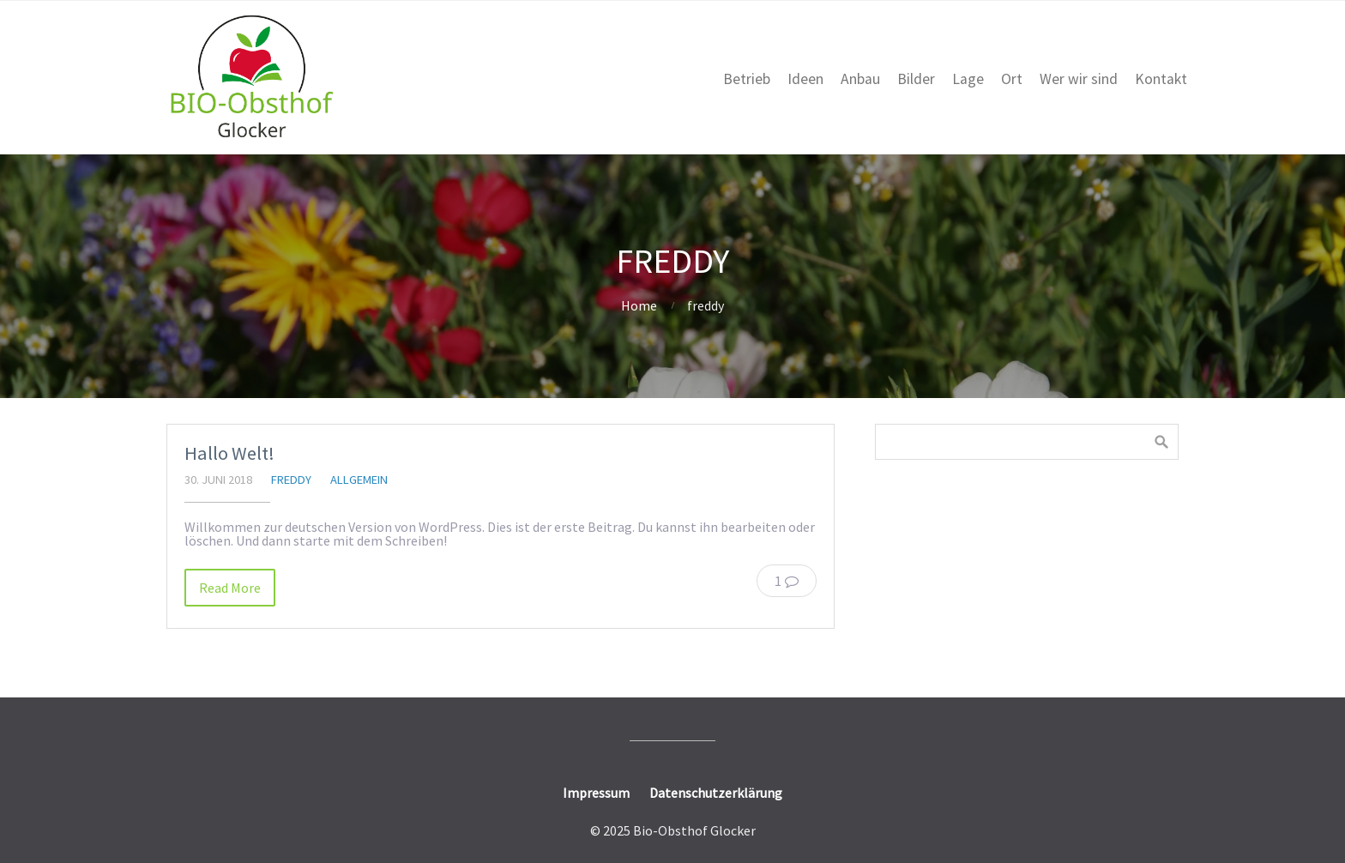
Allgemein (359, 479)
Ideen (805, 78)
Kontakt (1161, 78)
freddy (291, 479)
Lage (968, 78)
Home (639, 305)
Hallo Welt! (229, 453)
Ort (1011, 78)
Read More (230, 587)
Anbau (860, 78)
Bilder (916, 78)
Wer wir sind (1079, 78)
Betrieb (746, 78)
